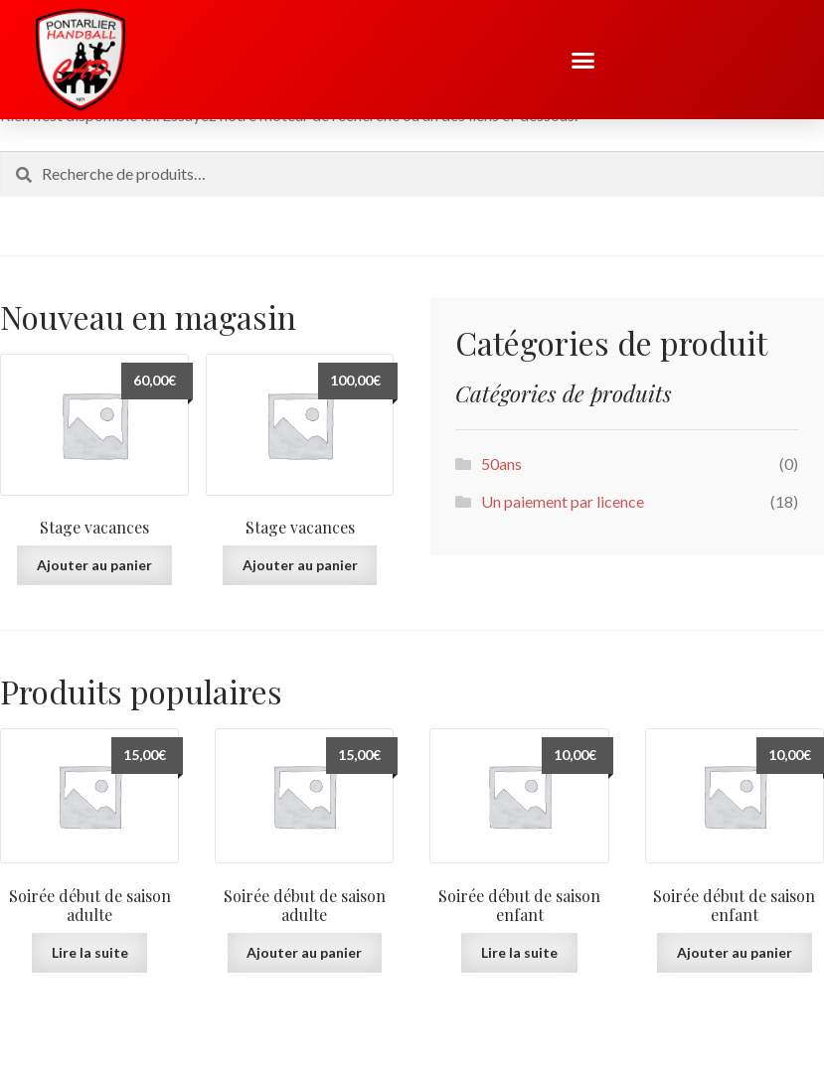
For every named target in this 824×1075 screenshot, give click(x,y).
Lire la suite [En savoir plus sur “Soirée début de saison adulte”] (90, 952)
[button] (583, 59)
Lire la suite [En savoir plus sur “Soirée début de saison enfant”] (519, 952)
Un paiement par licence (562, 501)
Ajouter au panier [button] (94, 564)
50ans (501, 463)
